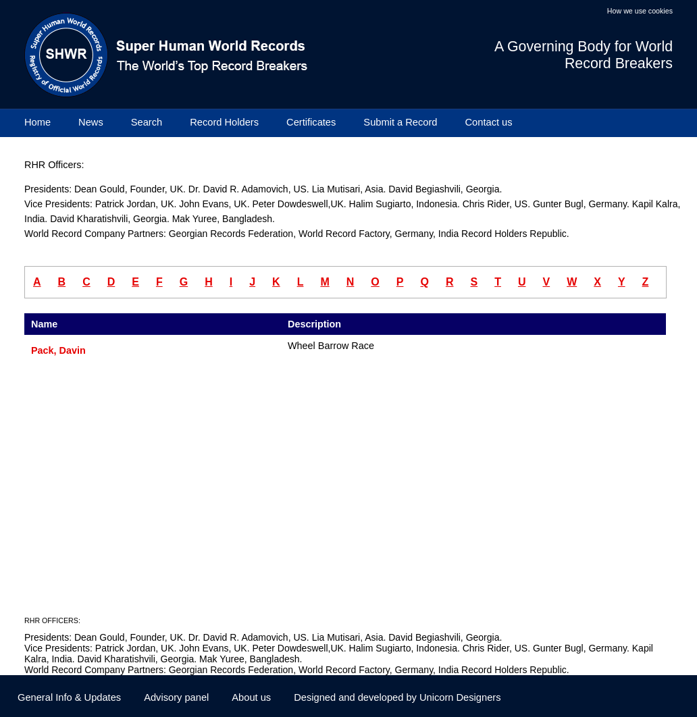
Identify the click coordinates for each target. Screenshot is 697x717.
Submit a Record (400, 122)
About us (251, 697)
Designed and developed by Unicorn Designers (397, 697)
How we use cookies (640, 11)
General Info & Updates (69, 697)
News (90, 122)
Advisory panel (176, 697)
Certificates (311, 122)
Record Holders (224, 122)
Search (146, 122)
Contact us (489, 122)
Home (37, 122)
